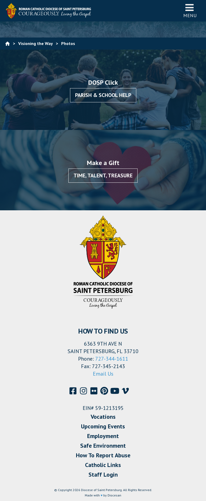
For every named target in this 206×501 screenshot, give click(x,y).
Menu (190, 10)
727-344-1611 (111, 358)
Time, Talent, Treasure (103, 175)
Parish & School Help (103, 95)
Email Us (103, 373)
